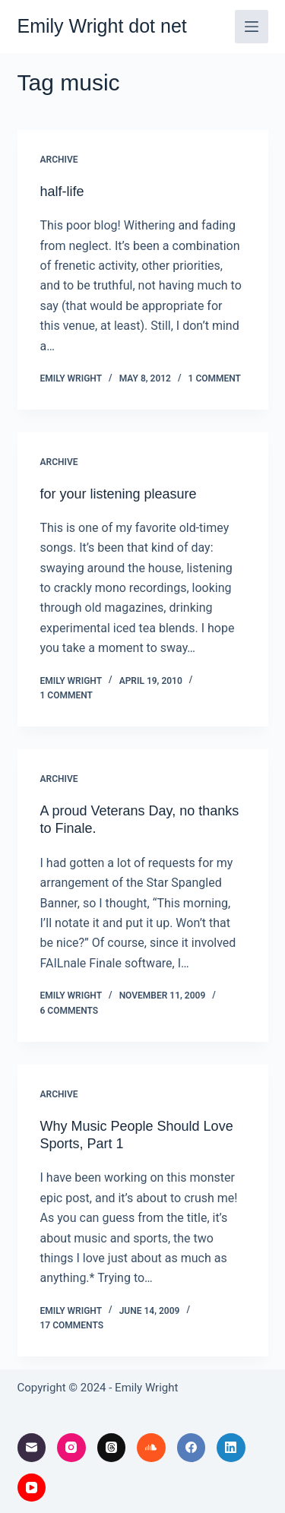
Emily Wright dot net (102, 25)
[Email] (31, 1447)
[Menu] (251, 26)
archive (59, 159)
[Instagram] (71, 1447)
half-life (62, 191)
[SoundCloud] (151, 1447)
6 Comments (69, 1010)
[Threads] (111, 1447)
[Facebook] (191, 1447)
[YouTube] (31, 1487)
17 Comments (72, 1325)
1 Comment (214, 378)
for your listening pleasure (118, 494)
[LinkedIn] (231, 1447)
